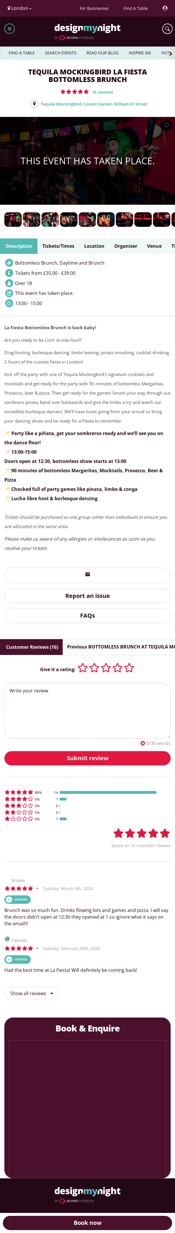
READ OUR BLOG (102, 53)
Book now (88, 1223)
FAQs (87, 615)
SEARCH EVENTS (60, 53)
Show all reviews (31, 993)
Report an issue (87, 596)
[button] (86, 91)
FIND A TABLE (22, 53)
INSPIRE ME (140, 53)
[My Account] (165, 8)
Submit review (88, 758)
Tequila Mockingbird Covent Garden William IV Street (94, 104)
